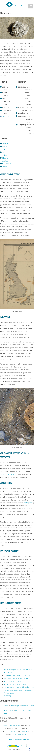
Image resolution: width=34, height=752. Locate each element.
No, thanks (17, 749)
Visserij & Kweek (20, 710)
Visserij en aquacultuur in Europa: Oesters (15, 684)
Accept (9, 749)
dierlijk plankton (28, 503)
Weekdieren (24, 706)
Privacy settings (24, 746)
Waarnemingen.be (9, 693)
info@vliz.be (24, 731)
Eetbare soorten (8, 710)
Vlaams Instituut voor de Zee (11, 726)
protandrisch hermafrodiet (7, 474)
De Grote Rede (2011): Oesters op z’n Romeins (17, 675)
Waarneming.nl (8, 696)
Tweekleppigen (6, 164)
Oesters (4, 167)
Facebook (18, 740)
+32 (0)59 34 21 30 (10, 731)
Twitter (11, 740)
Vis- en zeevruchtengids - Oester (13, 681)
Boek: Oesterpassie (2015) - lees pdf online (16, 678)
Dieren (32, 706)
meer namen (5, 116)
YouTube (26, 740)
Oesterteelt (5, 143)
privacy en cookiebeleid (21, 734)
